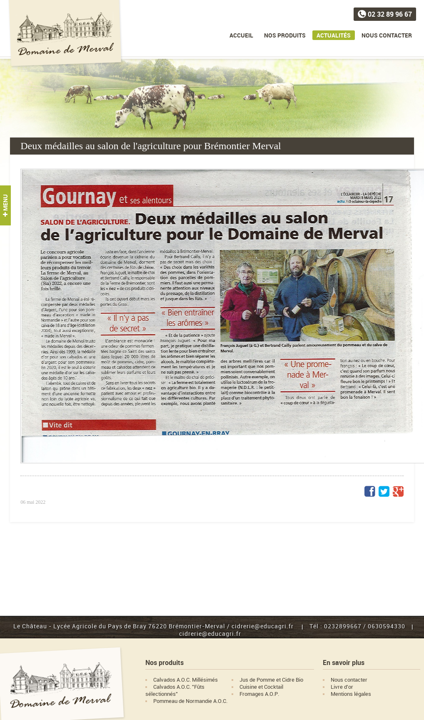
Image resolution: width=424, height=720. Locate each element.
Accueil (241, 35)
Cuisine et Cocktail (261, 687)
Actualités (334, 35)
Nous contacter (387, 35)
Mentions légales (351, 694)
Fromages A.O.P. (259, 694)
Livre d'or (342, 687)
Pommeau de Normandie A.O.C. (190, 701)
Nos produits (285, 35)
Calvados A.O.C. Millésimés (185, 680)
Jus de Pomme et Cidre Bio (271, 680)
